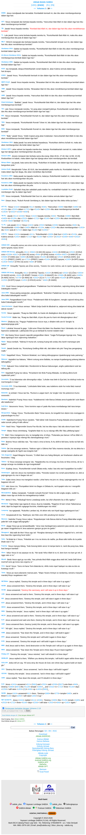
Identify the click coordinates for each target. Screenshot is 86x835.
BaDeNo (42, 764)
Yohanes (40, 8)
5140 (37, 209)
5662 (33, 252)
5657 (65, 254)
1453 (4, 212)
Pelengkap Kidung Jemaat (43, 750)
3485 (76, 207)
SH (45, 731)
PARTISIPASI (42, 813)
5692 (11, 262)
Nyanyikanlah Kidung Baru (43, 748)
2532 (15, 209)
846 (43, 207)
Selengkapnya (70, 804)
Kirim (28, 711)
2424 (17, 207)
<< (35, 8)
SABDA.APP (43, 762)
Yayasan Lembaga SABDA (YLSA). (34, 820)
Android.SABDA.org (43, 760)
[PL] (48, 5)
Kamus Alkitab (43, 739)
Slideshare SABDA (62, 808)
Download (43, 734)
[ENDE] (41, 5)
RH (50, 731)
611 (31, 207)
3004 (80, 273)
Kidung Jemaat (43, 746)
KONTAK (33, 813)
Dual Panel (43, 772)
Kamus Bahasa (43, 741)
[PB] (52, 5)
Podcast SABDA (42, 808)
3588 (4, 257)
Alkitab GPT (21, 721)
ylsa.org (60, 825)
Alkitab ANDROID (43, 736)
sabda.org (69, 825)
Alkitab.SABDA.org (43, 758)
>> (51, 8)
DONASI (52, 813)
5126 (4, 209)
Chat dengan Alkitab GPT (26, 715)
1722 (27, 209)
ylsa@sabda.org (43, 825)
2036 (19, 212)
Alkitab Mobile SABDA (43, 2)
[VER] (33, 5)
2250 (47, 209)
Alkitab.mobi (43, 753)
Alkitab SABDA (19, 719)
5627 (16, 254)
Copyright (43, 755)
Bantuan (43, 769)
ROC (55, 731)
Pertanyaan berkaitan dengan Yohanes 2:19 (23, 708)
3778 (19, 278)
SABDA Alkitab (23, 808)
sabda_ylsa (16, 804)
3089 (61, 207)
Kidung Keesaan (43, 744)
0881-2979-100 (23, 825)
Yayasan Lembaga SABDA (35, 804)
